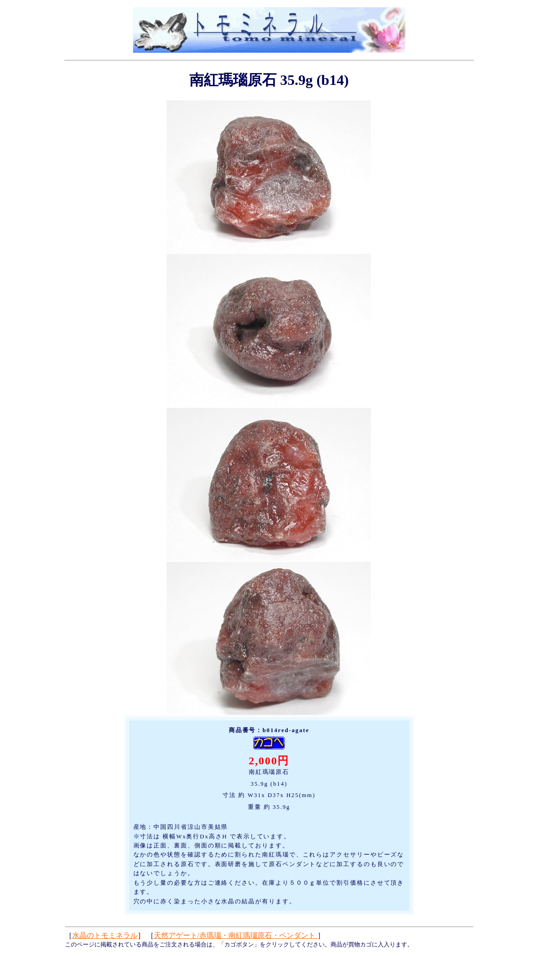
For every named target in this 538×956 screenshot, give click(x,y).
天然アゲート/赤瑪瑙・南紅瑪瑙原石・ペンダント (235, 935)
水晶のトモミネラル (105, 935)
